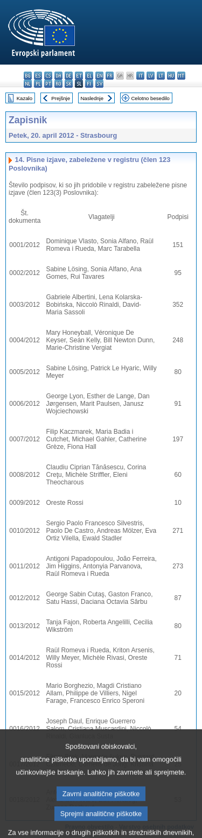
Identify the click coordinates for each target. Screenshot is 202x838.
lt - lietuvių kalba (161, 76)
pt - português (48, 84)
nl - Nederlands (28, 84)
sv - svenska (99, 84)
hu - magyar (171, 76)
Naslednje (91, 98)
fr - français (110, 76)
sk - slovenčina (69, 84)
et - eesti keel (79, 76)
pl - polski (38, 84)
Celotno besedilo (150, 98)
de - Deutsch (69, 76)
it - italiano (140, 76)
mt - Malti (181, 76)
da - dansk (58, 76)
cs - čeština (48, 76)
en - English (99, 76)
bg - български (28, 76)
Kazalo (24, 98)
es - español (38, 76)
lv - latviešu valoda (151, 76)
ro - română (58, 84)
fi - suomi (89, 84)
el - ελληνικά (89, 76)
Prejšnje (60, 98)
